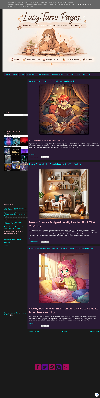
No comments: (34, 157)
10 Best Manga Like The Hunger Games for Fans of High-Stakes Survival (15, 227)
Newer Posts (34, 332)
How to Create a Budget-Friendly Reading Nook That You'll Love (56, 164)
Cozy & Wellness (43, 74)
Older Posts (94, 332)
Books (22, 74)
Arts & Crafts (31, 74)
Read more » (32, 154)
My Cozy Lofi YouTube (83, 74)
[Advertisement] (17, 94)
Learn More (82, 4)
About (15, 74)
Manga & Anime (57, 74)
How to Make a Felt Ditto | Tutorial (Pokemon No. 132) (13, 223)
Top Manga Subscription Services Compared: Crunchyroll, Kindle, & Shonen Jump (15, 214)
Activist (6, 245)
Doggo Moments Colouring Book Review (15, 219)
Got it (90, 4)
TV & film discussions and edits (12, 239)
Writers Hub (70, 74)
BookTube (7, 242)
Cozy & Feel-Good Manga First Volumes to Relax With (51, 81)
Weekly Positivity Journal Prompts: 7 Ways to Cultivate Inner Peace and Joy (61, 249)
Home (8, 74)
